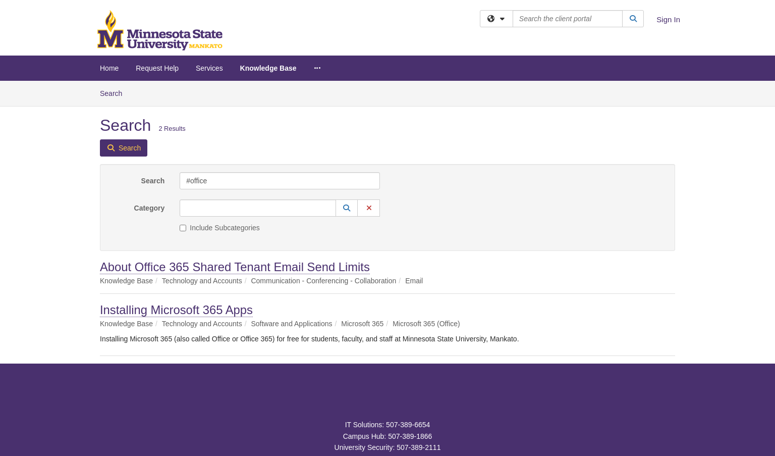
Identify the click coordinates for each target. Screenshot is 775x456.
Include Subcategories (220, 228)
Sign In (668, 19)
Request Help (157, 68)
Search (115, 92)
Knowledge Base (268, 68)
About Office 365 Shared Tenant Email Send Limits (235, 267)
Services (209, 68)
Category (149, 208)
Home (109, 68)
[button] (347, 208)
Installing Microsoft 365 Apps (176, 310)
